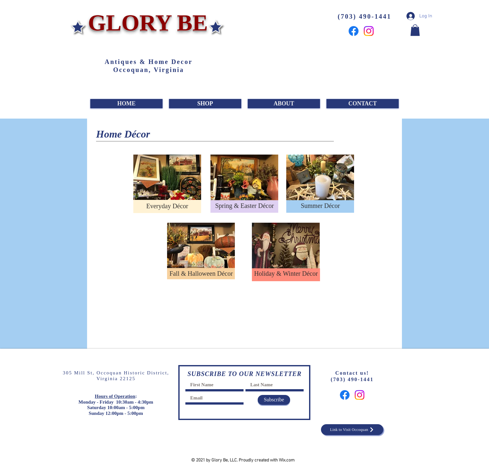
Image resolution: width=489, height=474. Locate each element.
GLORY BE (145, 23)
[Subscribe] (274, 400)
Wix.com (287, 460)
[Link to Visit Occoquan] (352, 429)
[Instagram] (368, 31)
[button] (415, 30)
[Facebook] (353, 31)
